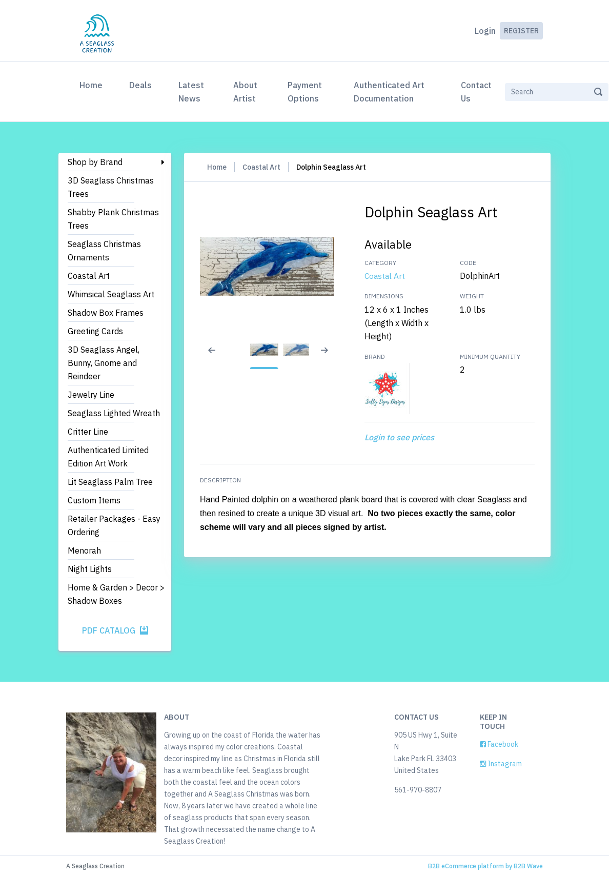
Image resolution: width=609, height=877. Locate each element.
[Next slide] (330, 357)
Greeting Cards (95, 331)
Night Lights (90, 569)
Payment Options (305, 92)
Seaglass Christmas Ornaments (104, 250)
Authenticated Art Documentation (389, 92)
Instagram (501, 763)
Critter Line (88, 431)
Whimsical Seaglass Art (111, 294)
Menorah (84, 550)
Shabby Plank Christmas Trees (113, 219)
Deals (140, 85)
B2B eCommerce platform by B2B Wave (485, 866)
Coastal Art (89, 276)
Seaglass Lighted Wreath (114, 413)
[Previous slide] (212, 357)
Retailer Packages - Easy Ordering (114, 525)
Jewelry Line (91, 395)
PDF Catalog (115, 630)
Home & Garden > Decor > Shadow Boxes (116, 594)
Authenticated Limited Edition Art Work (108, 456)
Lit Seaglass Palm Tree (110, 482)
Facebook (499, 744)
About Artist (245, 92)
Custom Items (94, 500)
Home (93, 84)
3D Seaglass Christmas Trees (111, 187)
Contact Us (476, 92)
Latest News (191, 92)
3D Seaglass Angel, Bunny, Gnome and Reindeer (103, 362)
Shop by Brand (95, 162)
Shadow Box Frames (106, 313)
